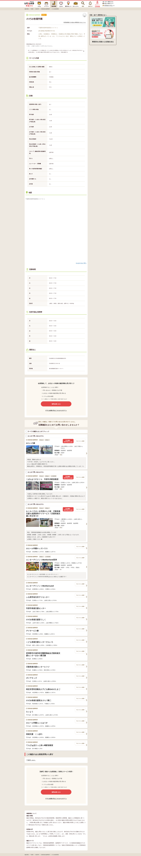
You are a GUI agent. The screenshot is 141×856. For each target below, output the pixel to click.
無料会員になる (56, 404)
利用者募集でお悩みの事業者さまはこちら (75, 22)
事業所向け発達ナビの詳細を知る (103, 42)
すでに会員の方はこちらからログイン (56, 410)
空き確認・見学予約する (68, 441)
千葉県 (31, 760)
